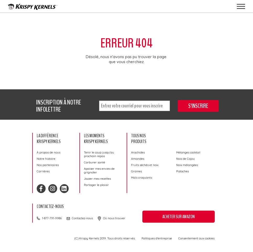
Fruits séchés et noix (144, 165)
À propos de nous (48, 152)
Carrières (43, 171)
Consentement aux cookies (196, 238)
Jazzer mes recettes (97, 178)
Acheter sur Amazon (178, 216)
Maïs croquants (141, 177)
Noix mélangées (187, 165)
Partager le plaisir (96, 185)
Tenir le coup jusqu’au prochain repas (99, 154)
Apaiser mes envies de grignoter (99, 170)
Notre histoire (46, 159)
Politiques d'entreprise (157, 238)
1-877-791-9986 (52, 218)
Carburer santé (94, 162)
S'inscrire (198, 106)
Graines (136, 171)
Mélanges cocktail (188, 152)
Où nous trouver (114, 218)
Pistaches (182, 171)
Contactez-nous (82, 218)
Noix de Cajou (185, 159)
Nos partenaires (48, 165)
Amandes (137, 159)
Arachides (138, 152)
